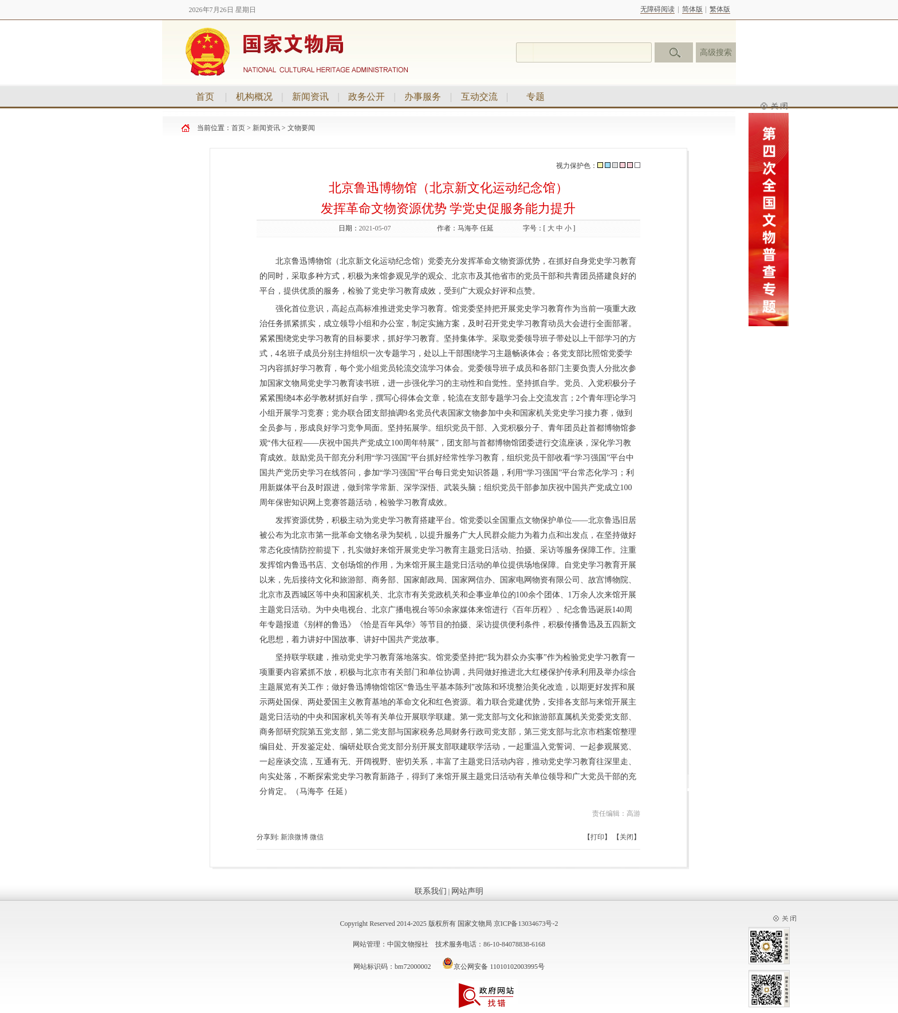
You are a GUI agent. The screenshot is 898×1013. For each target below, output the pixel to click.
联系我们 (431, 891)
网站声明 (467, 891)
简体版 (692, 9)
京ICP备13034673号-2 (526, 924)
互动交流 (479, 96)
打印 (597, 837)
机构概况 (254, 96)
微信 (317, 837)
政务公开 (366, 96)
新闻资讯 (310, 96)
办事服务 (422, 96)
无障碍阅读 (657, 9)
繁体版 (720, 9)
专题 (535, 96)
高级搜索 (716, 52)
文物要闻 (301, 128)
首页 (205, 96)
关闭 (626, 837)
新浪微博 (294, 837)
